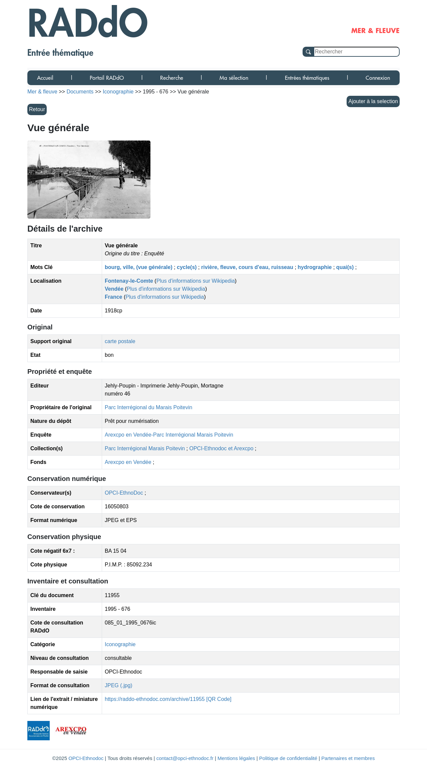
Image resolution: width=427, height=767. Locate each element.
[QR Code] (219, 699)
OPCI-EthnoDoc (124, 493)
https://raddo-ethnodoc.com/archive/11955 (155, 699)
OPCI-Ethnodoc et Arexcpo (222, 448)
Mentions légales (236, 758)
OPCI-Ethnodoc (85, 758)
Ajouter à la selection (373, 101)
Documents (79, 91)
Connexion (378, 77)
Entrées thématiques (307, 77)
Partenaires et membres (348, 758)
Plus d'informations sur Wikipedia (195, 281)
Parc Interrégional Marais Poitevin (145, 448)
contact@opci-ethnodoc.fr (185, 758)
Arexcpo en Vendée (129, 462)
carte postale (120, 341)
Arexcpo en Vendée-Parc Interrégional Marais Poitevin (169, 435)
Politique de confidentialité (288, 758)
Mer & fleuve (42, 91)
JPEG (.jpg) (118, 685)
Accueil (45, 77)
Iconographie (120, 644)
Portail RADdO (107, 77)
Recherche (171, 77)
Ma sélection (234, 77)
